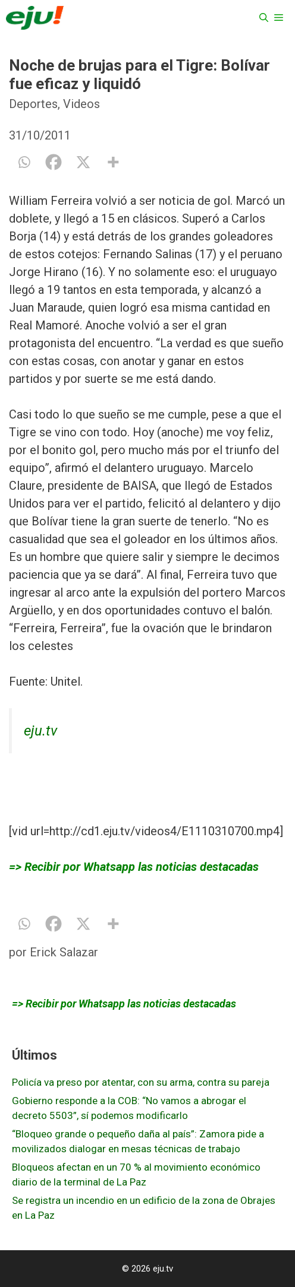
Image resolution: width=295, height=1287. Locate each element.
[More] (113, 162)
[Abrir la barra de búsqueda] (263, 18)
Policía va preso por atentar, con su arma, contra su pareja (140, 1082)
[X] (83, 162)
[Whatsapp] (23, 162)
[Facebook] (53, 162)
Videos (81, 104)
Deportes (33, 104)
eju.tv (40, 730)
